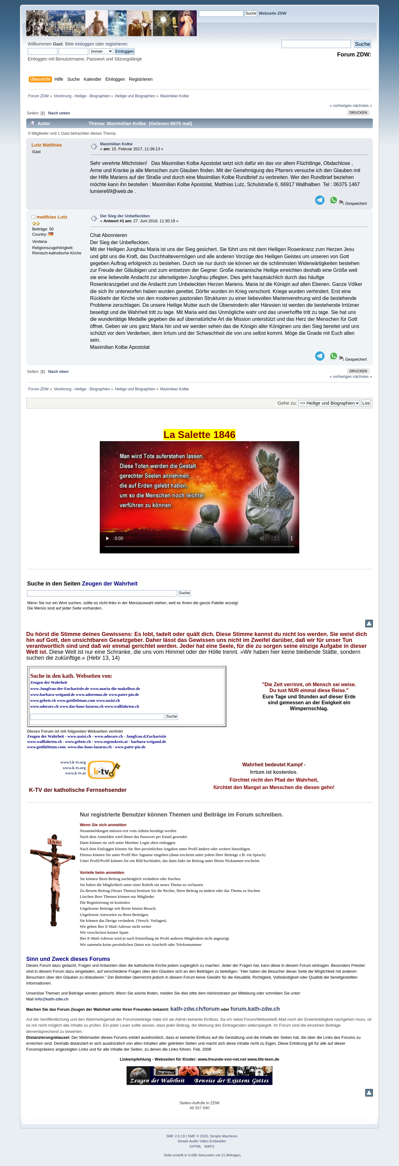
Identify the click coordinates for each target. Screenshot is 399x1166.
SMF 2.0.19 (175, 1136)
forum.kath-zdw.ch (255, 1009)
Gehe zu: (287, 403)
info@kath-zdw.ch (52, 999)
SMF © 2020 (198, 1136)
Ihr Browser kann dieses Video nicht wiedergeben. (199, 497)
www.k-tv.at (75, 773)
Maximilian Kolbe (116, 144)
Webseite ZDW (272, 13)
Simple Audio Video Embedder (202, 1141)
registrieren (116, 43)
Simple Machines (224, 1136)
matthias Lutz (51, 216)
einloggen (84, 43)
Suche (35, 584)
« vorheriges (341, 105)
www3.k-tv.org (73, 762)
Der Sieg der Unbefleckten (125, 216)
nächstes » (362, 105)
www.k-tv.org (74, 767)
